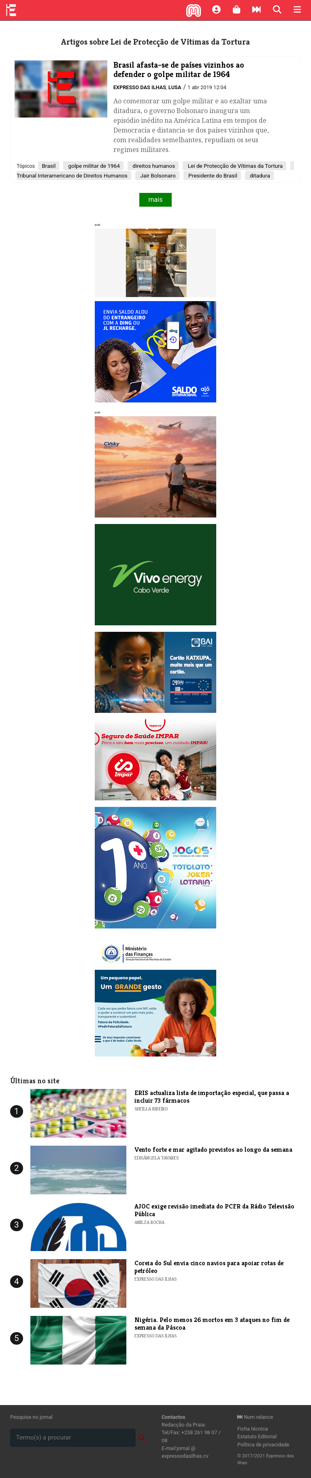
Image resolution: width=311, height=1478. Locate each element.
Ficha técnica (252, 1429)
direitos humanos (153, 166)
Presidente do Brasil (212, 175)
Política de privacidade (263, 1445)
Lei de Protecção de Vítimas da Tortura (234, 166)
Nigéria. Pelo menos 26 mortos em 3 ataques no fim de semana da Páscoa (212, 1323)
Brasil (48, 166)
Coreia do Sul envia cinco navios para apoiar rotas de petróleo (208, 1267)
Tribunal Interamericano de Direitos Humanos (72, 175)
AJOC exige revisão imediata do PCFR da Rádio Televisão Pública (214, 1210)
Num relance (255, 1417)
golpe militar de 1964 (93, 166)
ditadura (259, 175)
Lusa (174, 87)
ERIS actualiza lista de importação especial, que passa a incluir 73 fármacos (211, 1097)
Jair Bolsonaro (157, 175)
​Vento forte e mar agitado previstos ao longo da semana (213, 1149)
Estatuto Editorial (257, 1436)
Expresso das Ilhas (139, 87)
